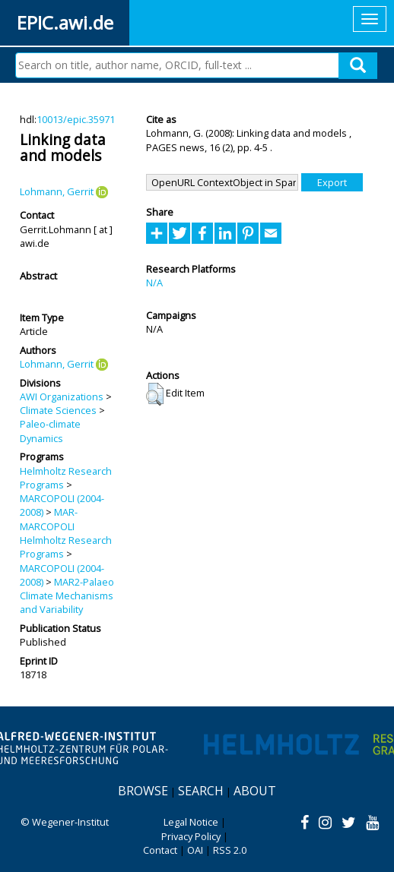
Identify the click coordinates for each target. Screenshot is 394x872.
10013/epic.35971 (76, 119)
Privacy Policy (191, 836)
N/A (154, 282)
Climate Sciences (58, 410)
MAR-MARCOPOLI (49, 518)
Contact (160, 850)
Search (201, 790)
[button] (155, 394)
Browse (143, 790)
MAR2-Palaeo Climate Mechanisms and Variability (67, 596)
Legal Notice (191, 822)
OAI (195, 850)
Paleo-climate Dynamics (50, 430)
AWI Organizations (61, 396)
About (255, 790)
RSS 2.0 (229, 850)
